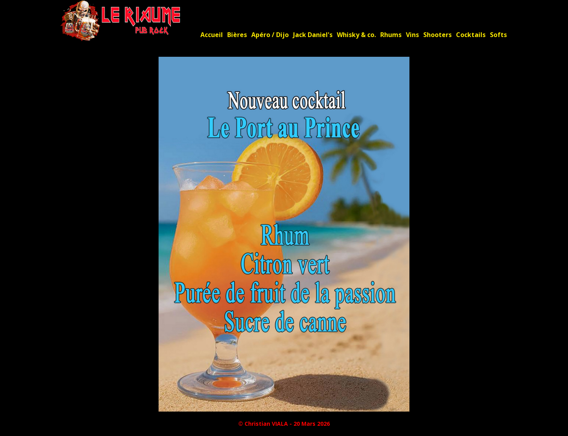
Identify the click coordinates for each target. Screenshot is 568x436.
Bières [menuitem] (237, 34)
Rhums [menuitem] (391, 34)
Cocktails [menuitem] (471, 34)
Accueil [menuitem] (211, 34)
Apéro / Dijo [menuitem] (270, 34)
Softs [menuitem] (498, 34)
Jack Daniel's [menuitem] (313, 34)
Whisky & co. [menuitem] (356, 34)
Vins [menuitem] (412, 34)
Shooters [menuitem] (437, 34)
